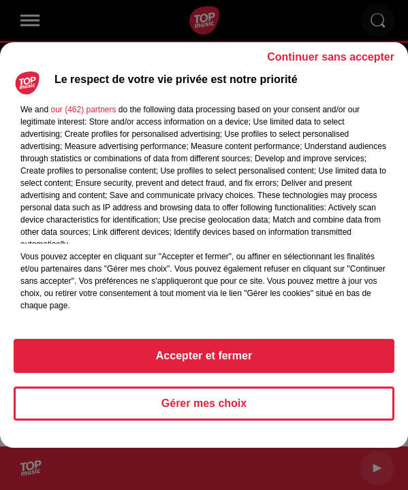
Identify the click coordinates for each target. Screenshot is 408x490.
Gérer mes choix (204, 403)
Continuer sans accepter (330, 57)
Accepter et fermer (204, 355)
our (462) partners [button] (83, 109)
